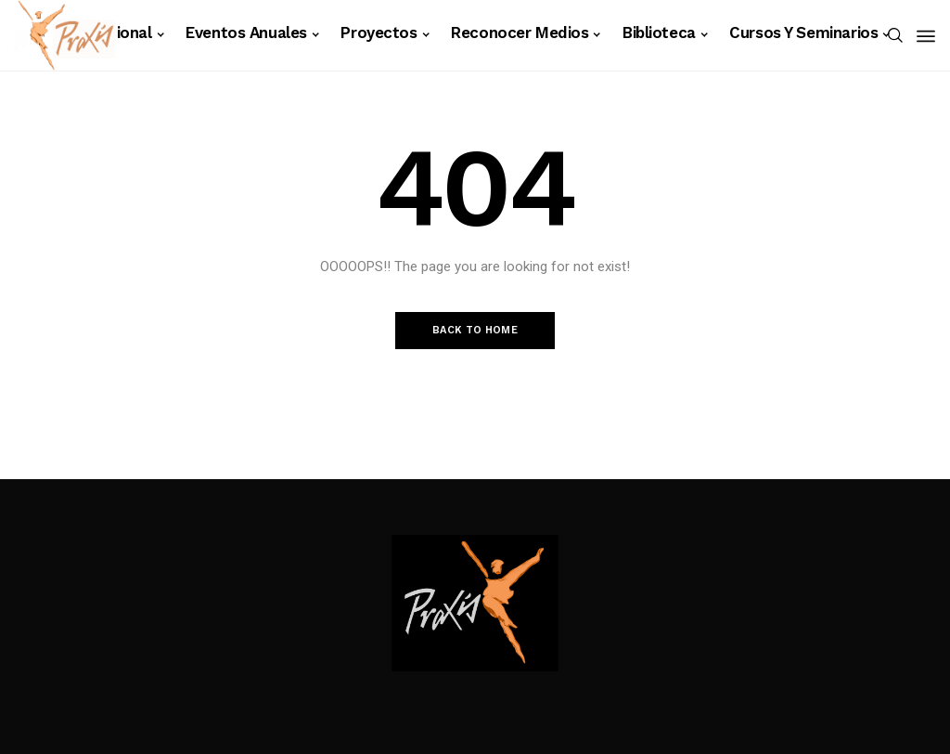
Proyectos (378, 32)
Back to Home (475, 330)
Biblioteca (659, 32)
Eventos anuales (246, 32)
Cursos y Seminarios (803, 32)
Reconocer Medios (519, 32)
